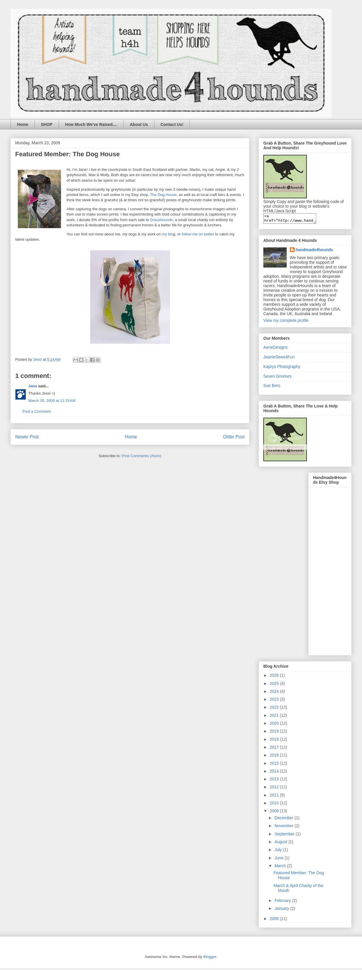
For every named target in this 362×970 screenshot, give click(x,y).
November (284, 827)
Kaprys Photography (281, 368)
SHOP (47, 124)
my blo (167, 234)
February (283, 902)
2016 (275, 756)
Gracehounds (161, 220)
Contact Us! (172, 124)
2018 (275, 741)
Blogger (209, 958)
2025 (275, 685)
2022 (275, 709)
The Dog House (163, 194)
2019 (275, 732)
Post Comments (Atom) (141, 456)
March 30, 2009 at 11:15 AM (52, 400)
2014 (275, 773)
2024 (275, 693)
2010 (275, 804)
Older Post (234, 436)
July (278, 851)
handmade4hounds (314, 251)
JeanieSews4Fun (279, 358)
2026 (275, 677)
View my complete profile (286, 322)
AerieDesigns (275, 349)
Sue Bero (271, 387)
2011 (275, 796)
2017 (275, 749)
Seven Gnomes (277, 378)
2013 (275, 780)
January (282, 910)
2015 (275, 765)
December (284, 819)
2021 (275, 717)
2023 (275, 701)
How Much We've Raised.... (91, 124)
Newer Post (27, 436)
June (279, 859)
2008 (275, 920)
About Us (139, 124)
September (284, 835)
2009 (275, 812)
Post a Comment (36, 411)
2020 (275, 725)
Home (22, 124)
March (280, 867)
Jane (32, 386)
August (281, 843)
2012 (275, 788)
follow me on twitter (198, 234)
